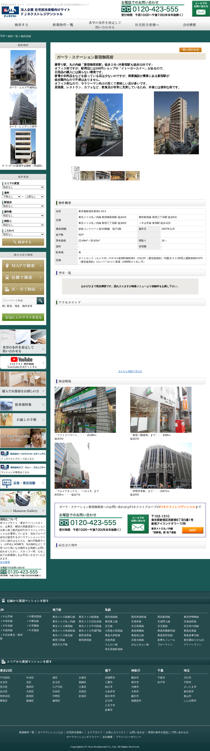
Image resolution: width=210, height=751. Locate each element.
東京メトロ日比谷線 (90, 621)
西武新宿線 (164, 616)
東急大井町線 (112, 635)
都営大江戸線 (60, 644)
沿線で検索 (23, 277)
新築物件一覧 (63, 24)
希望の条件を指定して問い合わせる (105, 24)
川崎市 (135, 686)
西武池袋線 (111, 616)
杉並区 (82, 696)
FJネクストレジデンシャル (36, 12)
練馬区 (56, 700)
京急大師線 (137, 639)
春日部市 (189, 691)
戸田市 (187, 682)
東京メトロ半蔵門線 (90, 630)
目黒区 (82, 691)
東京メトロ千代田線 (90, 626)
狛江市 (109, 686)
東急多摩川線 (191, 635)
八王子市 (110, 705)
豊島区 (4, 700)
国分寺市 (110, 696)
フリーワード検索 (40, 300)
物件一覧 (13, 36)
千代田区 (5, 677)
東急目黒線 (190, 630)
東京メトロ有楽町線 (63, 630)
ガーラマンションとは (50, 732)
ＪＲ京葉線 (32, 630)
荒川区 (4, 686)
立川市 (109, 700)
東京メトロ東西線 (62, 626)
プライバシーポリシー (128, 736)
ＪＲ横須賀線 (33, 616)
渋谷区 (56, 691)
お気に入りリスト (116, 732)
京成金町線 (190, 621)
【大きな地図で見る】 (130, 371)
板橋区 (30, 700)
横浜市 (135, 677)
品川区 (4, 691)
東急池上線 (137, 635)
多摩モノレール (166, 639)
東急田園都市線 (166, 630)
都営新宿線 (85, 639)
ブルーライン (165, 644)
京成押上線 (164, 621)
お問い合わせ (201, 8)
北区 (28, 682)
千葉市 (161, 677)
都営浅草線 (85, 635)
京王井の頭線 (191, 626)
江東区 (82, 686)
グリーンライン (192, 644)
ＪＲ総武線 (6, 630)
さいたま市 (190, 686)
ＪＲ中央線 (6, 625)
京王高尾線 (137, 626)
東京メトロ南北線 (62, 635)
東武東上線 (111, 621)
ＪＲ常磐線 (32, 625)
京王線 (109, 626)
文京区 (4, 682)
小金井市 (110, 691)
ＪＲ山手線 (6, 616)
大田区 (30, 691)
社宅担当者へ (147, 24)
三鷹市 (109, 682)
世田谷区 (5, 696)
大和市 (135, 691)
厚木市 (135, 682)
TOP (2, 36)
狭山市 (187, 696)
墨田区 (30, 686)
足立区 (56, 682)
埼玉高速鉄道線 (114, 649)
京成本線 (136, 621)
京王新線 (163, 626)
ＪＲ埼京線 (6, 621)
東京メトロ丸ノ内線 (63, 621)
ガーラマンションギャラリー (82, 736)
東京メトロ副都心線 (63, 616)
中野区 (56, 696)
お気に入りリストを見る (23, 317)
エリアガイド (94, 732)
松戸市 (161, 682)
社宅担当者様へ (75, 732)
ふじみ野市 (190, 700)
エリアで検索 (23, 289)
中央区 (30, 677)
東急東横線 (137, 630)
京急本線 (110, 639)
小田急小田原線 (114, 630)
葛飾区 (82, 682)
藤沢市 (135, 696)
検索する (21, 24)
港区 (55, 677)
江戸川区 (57, 686)
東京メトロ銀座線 (89, 616)
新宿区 (30, 696)
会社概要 (5, 562)
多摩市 (109, 709)
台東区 (82, 677)
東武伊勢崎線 (191, 616)
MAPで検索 (23, 265)
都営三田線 (58, 639)
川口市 (187, 677)
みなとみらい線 (140, 644)
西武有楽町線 (138, 616)
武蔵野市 (110, 677)
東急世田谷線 (165, 635)
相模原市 (136, 700)
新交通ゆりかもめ (194, 639)
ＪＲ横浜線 (32, 621)
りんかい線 (111, 644)
